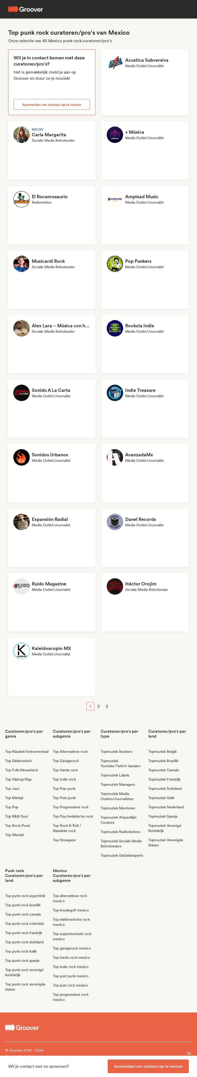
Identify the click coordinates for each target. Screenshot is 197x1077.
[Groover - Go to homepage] (28, 1028)
